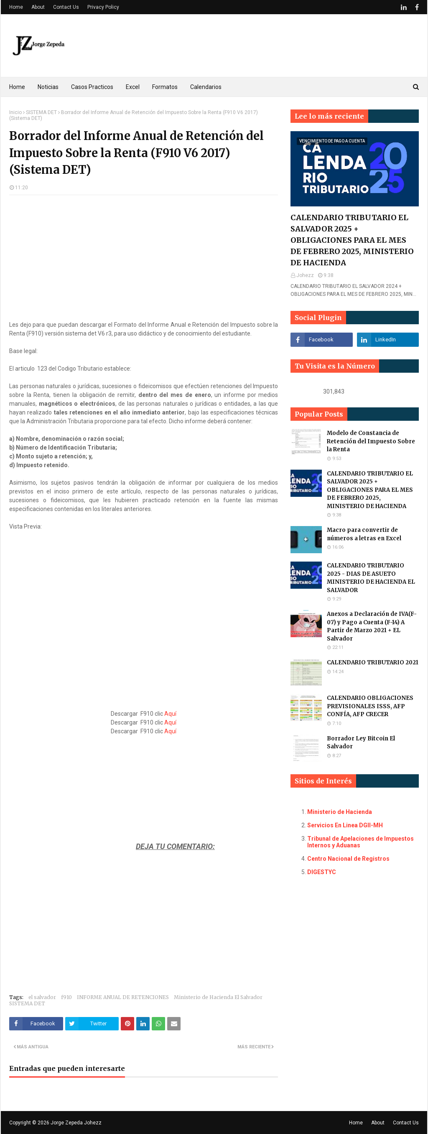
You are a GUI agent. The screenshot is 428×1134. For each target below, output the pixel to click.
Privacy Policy (103, 7)
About (38, 7)
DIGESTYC (321, 872)
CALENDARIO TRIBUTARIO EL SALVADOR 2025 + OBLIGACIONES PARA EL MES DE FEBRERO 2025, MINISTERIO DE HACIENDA (352, 240)
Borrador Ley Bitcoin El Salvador (361, 742)
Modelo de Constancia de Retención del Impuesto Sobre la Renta (371, 441)
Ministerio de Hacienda (339, 812)
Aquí (170, 713)
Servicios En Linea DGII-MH (345, 825)
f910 (66, 997)
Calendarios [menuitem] (206, 87)
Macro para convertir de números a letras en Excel (364, 534)
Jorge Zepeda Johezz (76, 1123)
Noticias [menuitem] (48, 87)
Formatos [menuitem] (165, 87)
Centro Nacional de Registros (348, 858)
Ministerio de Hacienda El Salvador (218, 997)
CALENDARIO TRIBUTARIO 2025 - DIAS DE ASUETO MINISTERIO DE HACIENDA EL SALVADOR (371, 578)
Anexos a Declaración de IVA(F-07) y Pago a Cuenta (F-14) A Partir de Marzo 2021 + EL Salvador (372, 626)
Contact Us (66, 7)
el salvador (42, 997)
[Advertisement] (143, 261)
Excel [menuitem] (133, 87)
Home (16, 7)
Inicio (15, 112)
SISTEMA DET (41, 112)
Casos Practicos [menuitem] (92, 87)
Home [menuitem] (17, 87)
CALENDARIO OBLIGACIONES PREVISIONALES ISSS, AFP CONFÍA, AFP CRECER (370, 706)
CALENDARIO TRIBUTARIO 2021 (372, 662)
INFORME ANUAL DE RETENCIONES (123, 997)
